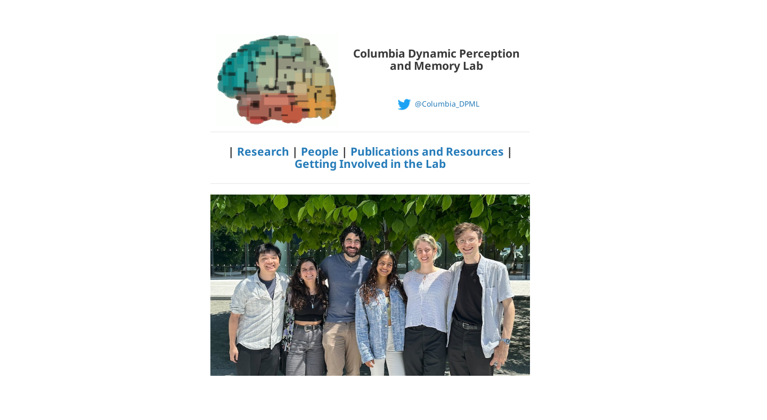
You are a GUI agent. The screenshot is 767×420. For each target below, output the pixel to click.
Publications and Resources (427, 151)
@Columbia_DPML (436, 104)
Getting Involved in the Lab (370, 163)
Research (263, 151)
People (320, 151)
